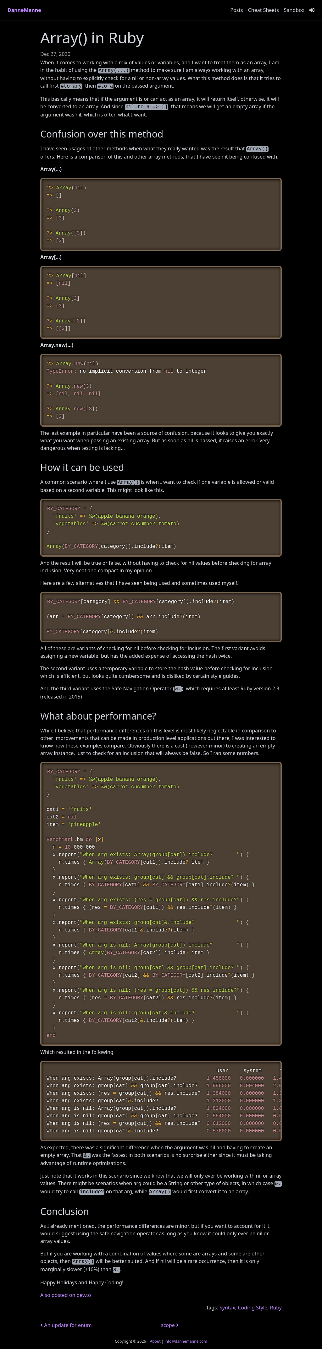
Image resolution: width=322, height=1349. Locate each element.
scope (170, 1325)
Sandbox (294, 10)
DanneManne (24, 10)
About (155, 1341)
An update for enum (66, 1325)
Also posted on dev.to (65, 1295)
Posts (236, 10)
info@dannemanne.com (185, 1341)
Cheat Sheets (263, 10)
